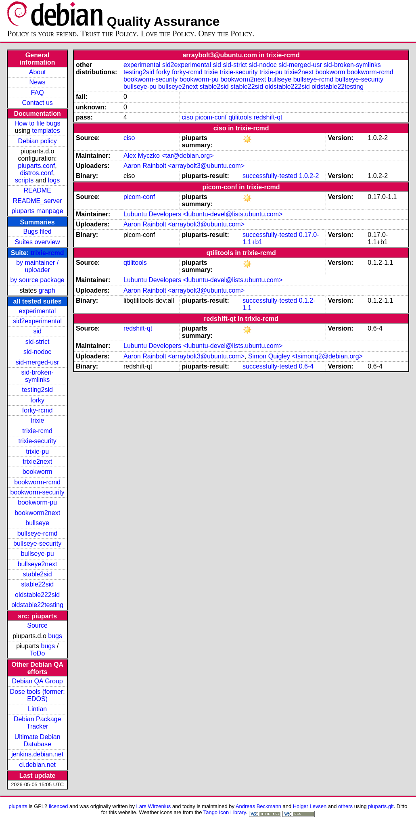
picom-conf (210, 117)
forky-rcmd (37, 410)
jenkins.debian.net (37, 754)
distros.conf (36, 173)
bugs (55, 635)
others (345, 806)
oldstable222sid (37, 594)
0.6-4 (306, 366)
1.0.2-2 (309, 175)
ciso (187, 117)
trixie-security (37, 441)
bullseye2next (37, 564)
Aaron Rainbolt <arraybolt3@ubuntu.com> (184, 165)
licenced (58, 806)
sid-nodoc (37, 351)
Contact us (37, 102)
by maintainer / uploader (37, 266)
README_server (37, 200)
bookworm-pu (37, 502)
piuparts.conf (36, 165)
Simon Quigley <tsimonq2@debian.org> (305, 356)
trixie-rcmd (47, 252)
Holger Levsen (310, 806)
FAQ (37, 92)
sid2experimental (37, 321)
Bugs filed (37, 231)
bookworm (37, 471)
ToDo (37, 653)
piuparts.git (380, 806)
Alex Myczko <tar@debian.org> (168, 155)
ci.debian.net (37, 764)
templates (46, 130)
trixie (37, 420)
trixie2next (37, 461)
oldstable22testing (37, 604)
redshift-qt (267, 117)
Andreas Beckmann (258, 806)
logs (54, 180)
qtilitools (240, 117)
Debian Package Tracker (37, 723)
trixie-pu (37, 451)
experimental (37, 311)
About (37, 72)
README (37, 190)
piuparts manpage (37, 210)
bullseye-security (37, 543)
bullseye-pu (37, 553)
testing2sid (37, 389)
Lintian (37, 709)
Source (37, 625)
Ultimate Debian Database (38, 740)
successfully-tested (269, 175)
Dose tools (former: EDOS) (37, 695)
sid (37, 331)
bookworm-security (37, 492)
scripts (24, 180)
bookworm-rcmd (37, 482)
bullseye (37, 522)
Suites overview (37, 242)
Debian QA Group (37, 681)
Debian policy (37, 141)
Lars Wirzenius (153, 806)
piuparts (18, 806)
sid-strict (37, 341)
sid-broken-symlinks (37, 376)
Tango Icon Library (224, 812)
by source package (37, 279)
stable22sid (37, 584)
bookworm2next (37, 512)
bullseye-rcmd (37, 533)
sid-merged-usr (37, 362)
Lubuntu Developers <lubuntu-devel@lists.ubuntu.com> (202, 214)
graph (47, 290)
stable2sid (37, 574)
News (37, 82)
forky (37, 400)
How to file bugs (38, 123)
